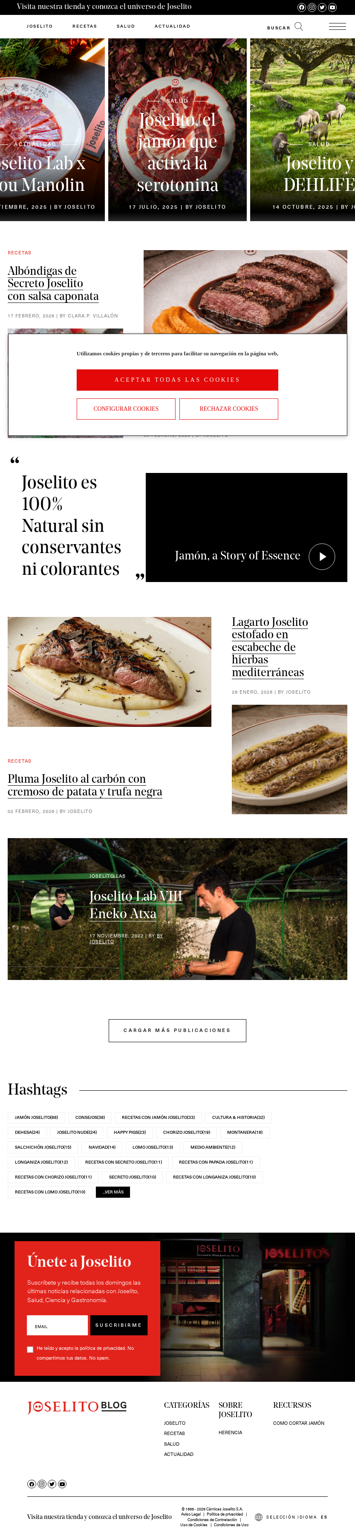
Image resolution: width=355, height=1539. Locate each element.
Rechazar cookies (228, 409)
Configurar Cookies (126, 409)
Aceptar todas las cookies (177, 380)
